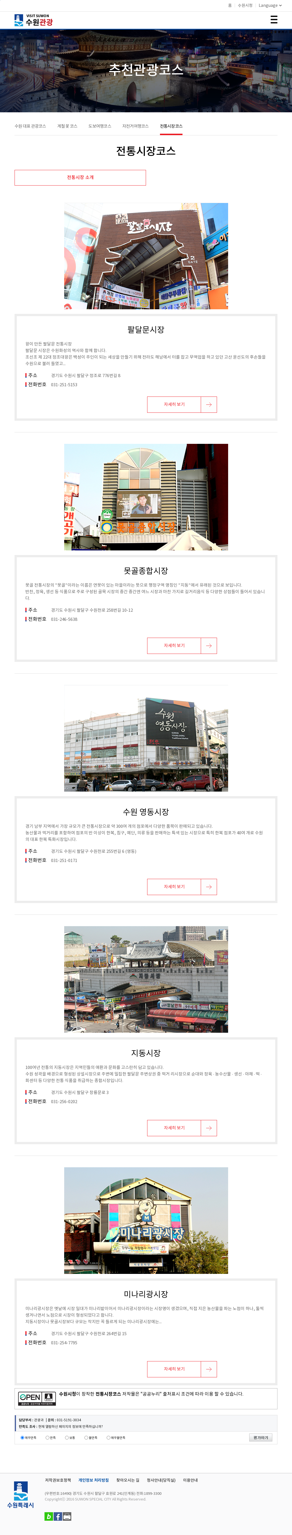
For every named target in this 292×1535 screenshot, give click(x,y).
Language (270, 5)
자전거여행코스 (135, 126)
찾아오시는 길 (127, 1480)
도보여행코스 (99, 126)
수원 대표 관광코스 (30, 126)
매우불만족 (118, 1438)
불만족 (93, 1438)
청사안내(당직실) (161, 1480)
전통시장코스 (171, 126)
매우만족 (30, 1438)
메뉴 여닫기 (274, 19)
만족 (53, 1438)
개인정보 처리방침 (93, 1480)
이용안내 (190, 1480)
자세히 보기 (174, 404)
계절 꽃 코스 (67, 126)
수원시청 (245, 5)
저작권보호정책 (58, 1480)
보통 (72, 1438)
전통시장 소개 (80, 177)
